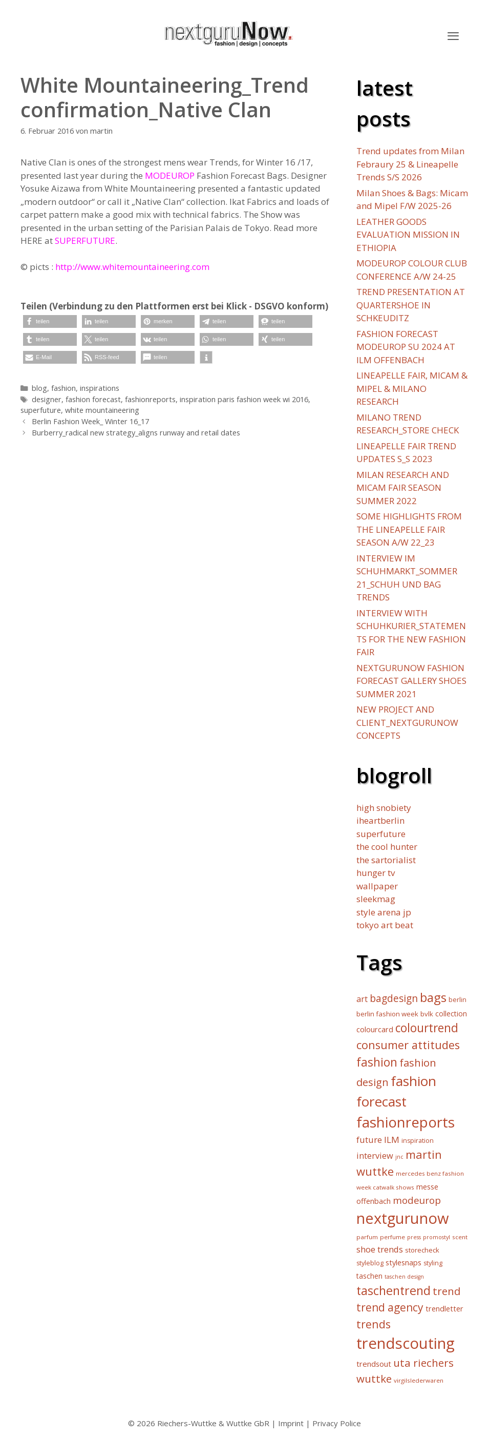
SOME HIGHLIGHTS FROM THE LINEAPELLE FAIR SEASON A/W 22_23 (409, 529)
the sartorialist (386, 860)
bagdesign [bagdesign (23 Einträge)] (394, 998)
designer (46, 399)
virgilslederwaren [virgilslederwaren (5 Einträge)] (418, 1380)
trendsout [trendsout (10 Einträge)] (373, 1364)
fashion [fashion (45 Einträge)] (376, 1062)
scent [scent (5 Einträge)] (459, 1237)
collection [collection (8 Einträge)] (451, 1013)
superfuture (40, 410)
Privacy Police (336, 1423)
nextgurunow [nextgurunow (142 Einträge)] (402, 1218)
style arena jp (383, 912)
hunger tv (375, 873)
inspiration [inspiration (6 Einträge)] (417, 1140)
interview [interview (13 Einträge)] (374, 1155)
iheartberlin (380, 820)
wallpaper (377, 886)
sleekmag (375, 899)
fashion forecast (93, 399)
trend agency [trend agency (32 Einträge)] (389, 1307)
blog (39, 388)
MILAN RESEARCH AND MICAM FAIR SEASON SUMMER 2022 (402, 488)
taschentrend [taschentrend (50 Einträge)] (393, 1290)
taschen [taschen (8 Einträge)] (369, 1276)
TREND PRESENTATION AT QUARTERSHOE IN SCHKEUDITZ (410, 305)
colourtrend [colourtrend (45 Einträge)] (426, 1028)
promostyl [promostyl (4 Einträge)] (436, 1237)
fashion (63, 388)
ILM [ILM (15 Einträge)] (391, 1139)
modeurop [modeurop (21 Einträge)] (417, 1200)
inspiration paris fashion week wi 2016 (244, 399)
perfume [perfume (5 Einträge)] (392, 1237)
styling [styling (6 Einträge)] (432, 1263)
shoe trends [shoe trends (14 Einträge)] (379, 1249)
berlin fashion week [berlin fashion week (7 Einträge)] (387, 1013)
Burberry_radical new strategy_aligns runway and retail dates (136, 432)
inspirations (99, 388)
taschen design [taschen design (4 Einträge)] (404, 1276)
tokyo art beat (384, 925)
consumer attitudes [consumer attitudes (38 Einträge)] (408, 1044)
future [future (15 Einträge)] (369, 1139)
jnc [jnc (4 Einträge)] (399, 1156)
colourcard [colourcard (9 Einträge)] (374, 1029)
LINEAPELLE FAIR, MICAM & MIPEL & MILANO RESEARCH (411, 388)
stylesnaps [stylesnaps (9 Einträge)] (403, 1262)
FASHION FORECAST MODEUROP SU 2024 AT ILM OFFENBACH (405, 347)
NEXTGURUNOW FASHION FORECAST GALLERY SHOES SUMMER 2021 (411, 681)
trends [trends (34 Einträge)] (373, 1324)
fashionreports (150, 399)
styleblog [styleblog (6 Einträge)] (370, 1263)
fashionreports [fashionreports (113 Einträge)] (405, 1122)
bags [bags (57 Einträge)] (433, 997)
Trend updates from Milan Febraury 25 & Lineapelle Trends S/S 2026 (410, 164)
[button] (453, 35)
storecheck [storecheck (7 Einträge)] (422, 1250)
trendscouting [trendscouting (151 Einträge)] (405, 1343)
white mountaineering (102, 410)
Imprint (291, 1423)
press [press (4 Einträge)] (414, 1237)
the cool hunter (386, 846)
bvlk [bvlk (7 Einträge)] (426, 1013)
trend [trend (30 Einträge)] (447, 1291)
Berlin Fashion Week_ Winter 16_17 (90, 421)
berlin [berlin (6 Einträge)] (457, 999)
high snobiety (383, 808)
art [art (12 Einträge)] (362, 999)
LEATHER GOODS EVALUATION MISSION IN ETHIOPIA (408, 235)
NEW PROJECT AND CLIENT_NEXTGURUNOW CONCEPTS (407, 722)
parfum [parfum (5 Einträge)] (367, 1237)
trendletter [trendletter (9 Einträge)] (444, 1308)
